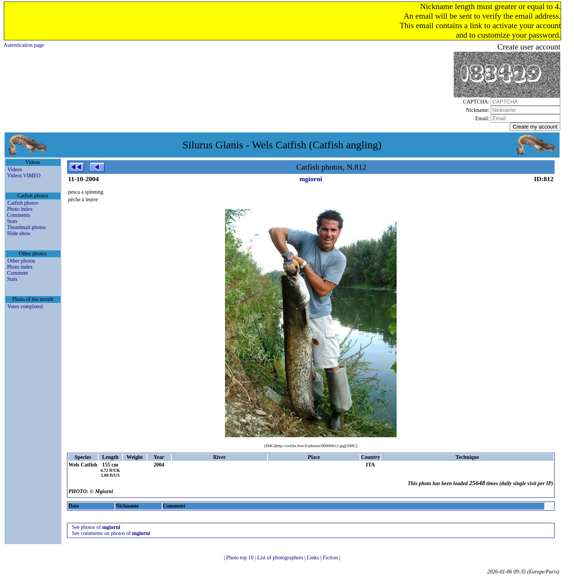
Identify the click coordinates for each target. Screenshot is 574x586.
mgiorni (311, 179)
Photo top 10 (240, 558)
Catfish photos (23, 203)
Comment (17, 273)
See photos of (96, 527)
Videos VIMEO (24, 175)
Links (313, 558)
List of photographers (281, 558)
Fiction (331, 558)
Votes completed (25, 306)
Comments (18, 215)
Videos (15, 169)
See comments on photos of (111, 533)
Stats (12, 221)
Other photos (21, 261)
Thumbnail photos (26, 227)
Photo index (20, 209)
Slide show (19, 233)
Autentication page (24, 45)
